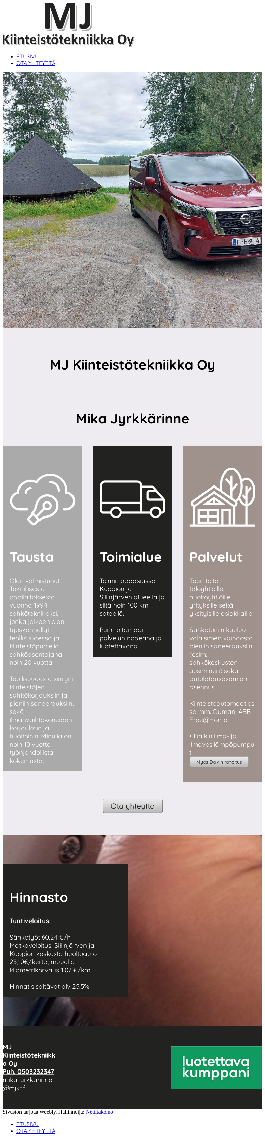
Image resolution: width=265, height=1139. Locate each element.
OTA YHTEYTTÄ (35, 63)
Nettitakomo (99, 1112)
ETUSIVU (27, 56)
